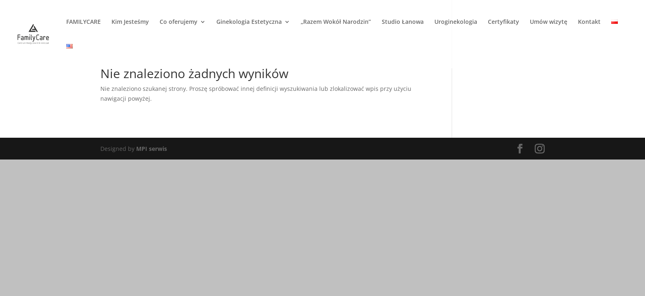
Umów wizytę (548, 22)
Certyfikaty (503, 22)
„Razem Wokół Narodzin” (336, 22)
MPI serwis (151, 149)
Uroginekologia (455, 22)
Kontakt (589, 22)
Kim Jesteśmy (130, 22)
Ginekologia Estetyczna (249, 22)
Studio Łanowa (403, 22)
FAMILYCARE (83, 22)
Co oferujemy (178, 22)
